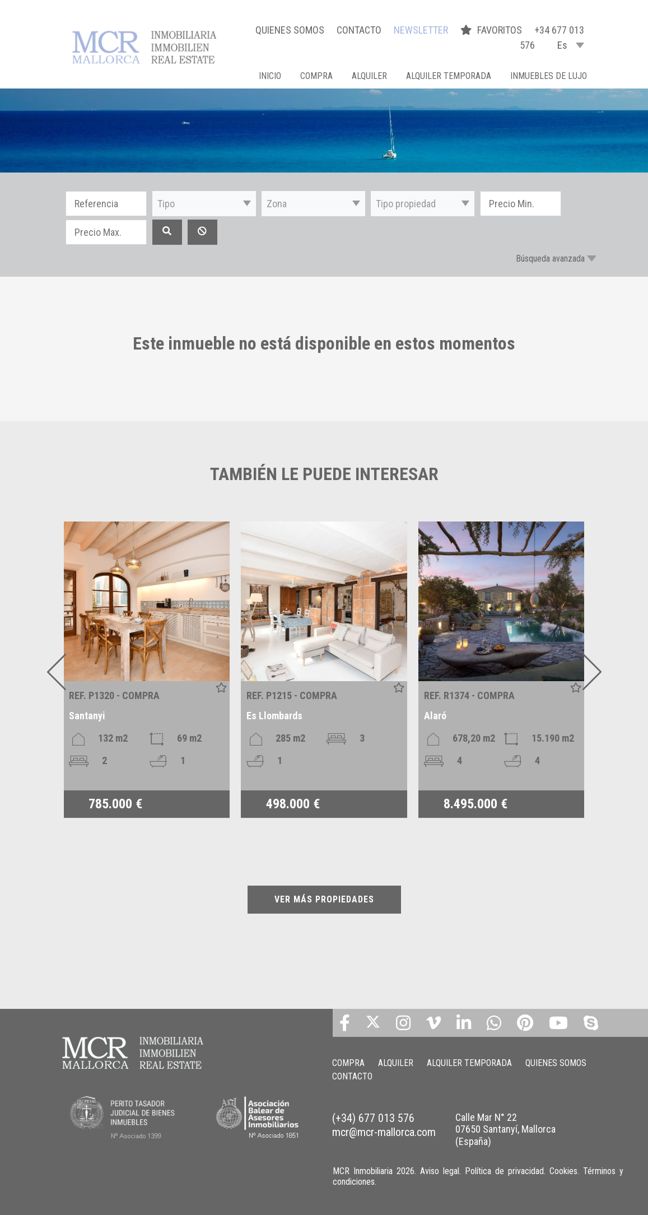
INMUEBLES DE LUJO (548, 76)
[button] (204, 203)
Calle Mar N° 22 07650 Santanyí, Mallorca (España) (505, 1129)
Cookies (563, 1171)
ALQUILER (369, 76)
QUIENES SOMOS (289, 30)
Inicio (270, 76)
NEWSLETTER (421, 30)
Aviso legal (439, 1171)
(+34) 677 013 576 (373, 1118)
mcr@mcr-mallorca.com (384, 1132)
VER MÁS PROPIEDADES (324, 899)
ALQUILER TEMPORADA (448, 76)
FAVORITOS (492, 30)
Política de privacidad (504, 1171)
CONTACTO (359, 30)
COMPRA (316, 76)
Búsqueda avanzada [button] (550, 258)
